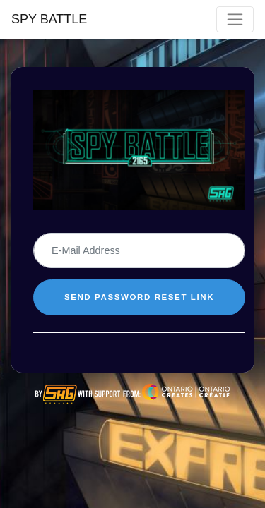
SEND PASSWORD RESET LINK (139, 297)
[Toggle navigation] (235, 19)
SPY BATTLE (49, 19)
